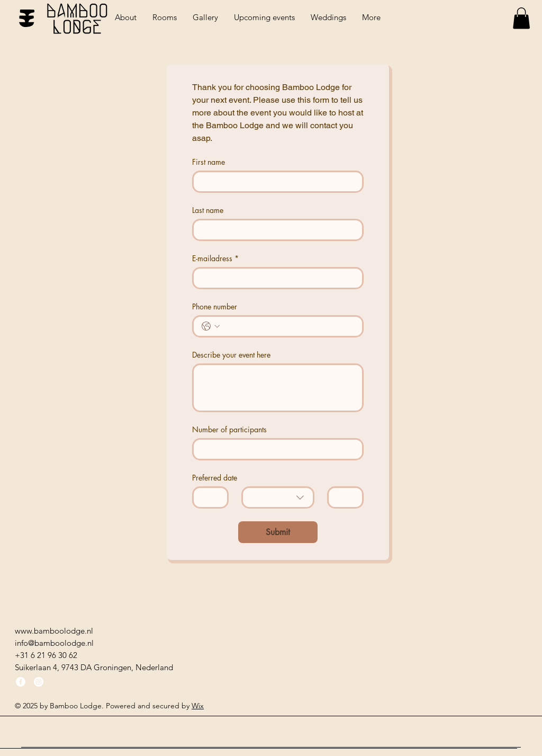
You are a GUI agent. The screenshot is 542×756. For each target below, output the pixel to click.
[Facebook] (20, 682)
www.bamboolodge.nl (54, 631)
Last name (207, 210)
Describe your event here (231, 354)
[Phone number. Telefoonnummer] (288, 326)
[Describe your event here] (278, 387)
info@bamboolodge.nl (54, 643)
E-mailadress (215, 258)
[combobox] (277, 497)
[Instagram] (38, 682)
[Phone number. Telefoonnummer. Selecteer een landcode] (210, 326)
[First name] (275, 181)
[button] (521, 18)
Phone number (214, 306)
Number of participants (229, 429)
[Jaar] (342, 497)
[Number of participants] (275, 449)
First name (208, 161)
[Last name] (275, 229)
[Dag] (207, 497)
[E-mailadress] (275, 278)
